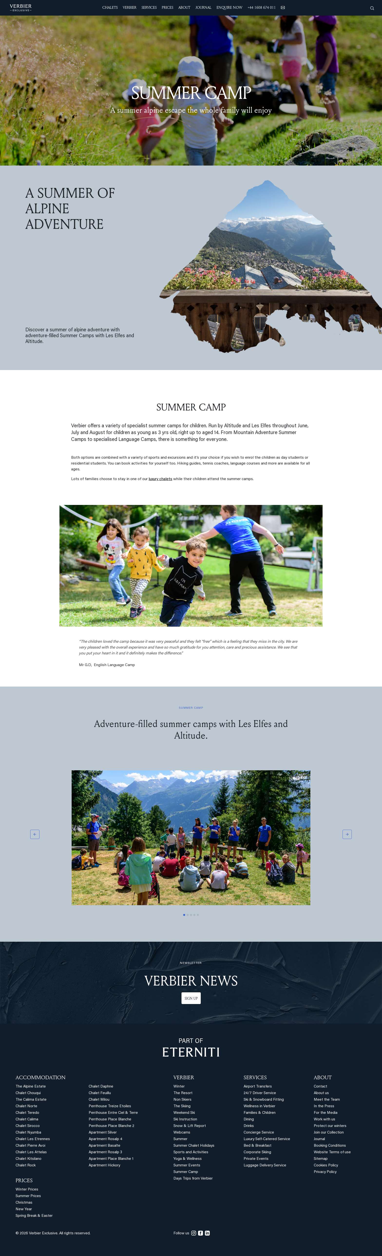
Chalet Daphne (101, 1087)
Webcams (181, 1133)
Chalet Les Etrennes (33, 1139)
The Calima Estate (31, 1100)
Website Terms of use (332, 1152)
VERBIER (183, 1077)
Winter (179, 1087)
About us (321, 1093)
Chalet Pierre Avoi (30, 1146)
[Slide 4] (194, 915)
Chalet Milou (99, 1100)
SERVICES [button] (149, 7)
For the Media (325, 1113)
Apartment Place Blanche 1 (111, 1159)
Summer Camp (185, 1172)
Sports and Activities (190, 1152)
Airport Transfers (258, 1087)
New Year (24, 1209)
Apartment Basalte (104, 1146)
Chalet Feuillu (100, 1093)
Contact (320, 1087)
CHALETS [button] (110, 7)
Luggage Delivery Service (265, 1165)
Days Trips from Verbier (193, 1179)
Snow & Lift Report (189, 1126)
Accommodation (41, 1077)
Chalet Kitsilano (28, 1159)
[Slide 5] (198, 915)
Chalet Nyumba (28, 1133)
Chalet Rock (26, 1165)
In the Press (324, 1106)
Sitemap (321, 1159)
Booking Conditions (330, 1146)
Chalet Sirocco (28, 1126)
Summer (180, 1139)
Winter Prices (27, 1189)
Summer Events (186, 1165)
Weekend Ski (184, 1113)
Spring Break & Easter (34, 1216)
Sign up (191, 998)
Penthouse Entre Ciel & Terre (113, 1113)
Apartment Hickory (104, 1165)
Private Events (256, 1159)
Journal (319, 1139)
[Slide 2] (188, 915)
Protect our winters (330, 1126)
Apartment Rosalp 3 (105, 1152)
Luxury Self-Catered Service (267, 1139)
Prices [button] (167, 7)
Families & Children (260, 1113)
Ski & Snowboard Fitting (264, 1100)
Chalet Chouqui (28, 1093)
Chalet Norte (26, 1106)
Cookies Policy (326, 1165)
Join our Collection (329, 1133)
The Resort (182, 1093)
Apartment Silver (103, 1133)
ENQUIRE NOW (229, 7)
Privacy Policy (325, 1172)
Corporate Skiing (257, 1152)
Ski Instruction (185, 1119)
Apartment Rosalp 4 (105, 1139)
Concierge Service (259, 1133)
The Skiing (182, 1106)
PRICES (24, 1180)
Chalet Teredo (27, 1113)
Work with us (324, 1119)
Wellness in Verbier (259, 1106)
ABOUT (323, 1077)
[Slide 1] (184, 915)
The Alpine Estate (31, 1087)
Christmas (24, 1203)
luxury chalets (160, 479)
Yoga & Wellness (187, 1159)
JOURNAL (203, 7)
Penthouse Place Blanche (110, 1119)
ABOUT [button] (184, 7)
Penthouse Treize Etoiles (110, 1106)
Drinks (249, 1126)
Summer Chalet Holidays (193, 1146)
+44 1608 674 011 (262, 7)
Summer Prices (28, 1196)
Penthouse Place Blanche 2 (111, 1126)
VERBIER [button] (129, 7)
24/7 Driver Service (260, 1093)
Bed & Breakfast (257, 1146)
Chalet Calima (27, 1119)
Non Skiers (182, 1100)
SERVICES (255, 1077)
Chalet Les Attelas (31, 1152)
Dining (249, 1119)
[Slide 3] (191, 915)
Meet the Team (327, 1100)
